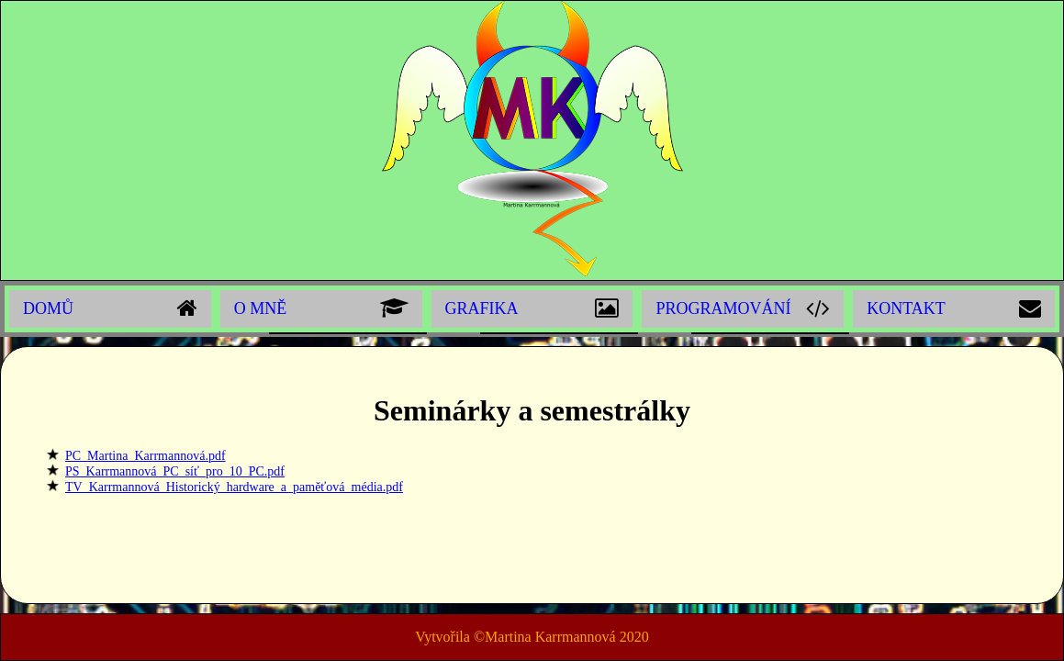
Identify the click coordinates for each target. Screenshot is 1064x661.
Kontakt (906, 308)
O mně (260, 308)
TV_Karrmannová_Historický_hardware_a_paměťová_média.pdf (234, 487)
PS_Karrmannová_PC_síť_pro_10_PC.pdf (175, 471)
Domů (48, 308)
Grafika (482, 308)
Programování (722, 308)
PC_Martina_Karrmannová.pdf (145, 456)
